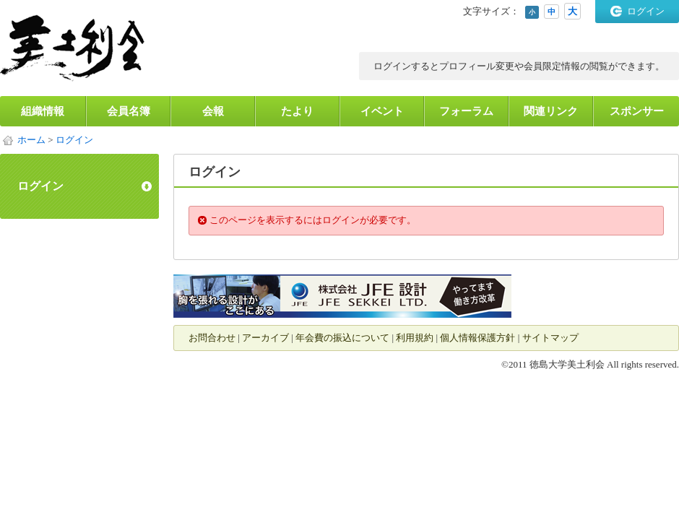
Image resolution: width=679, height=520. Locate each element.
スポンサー (637, 111)
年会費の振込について (342, 337)
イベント (382, 111)
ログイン (646, 11)
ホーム (31, 139)
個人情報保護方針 (477, 337)
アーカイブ (265, 337)
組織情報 (42, 111)
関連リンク (551, 111)
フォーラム (466, 111)
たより (297, 111)
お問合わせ (212, 337)
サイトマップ (550, 337)
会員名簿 (128, 111)
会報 (213, 111)
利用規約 (414, 337)
